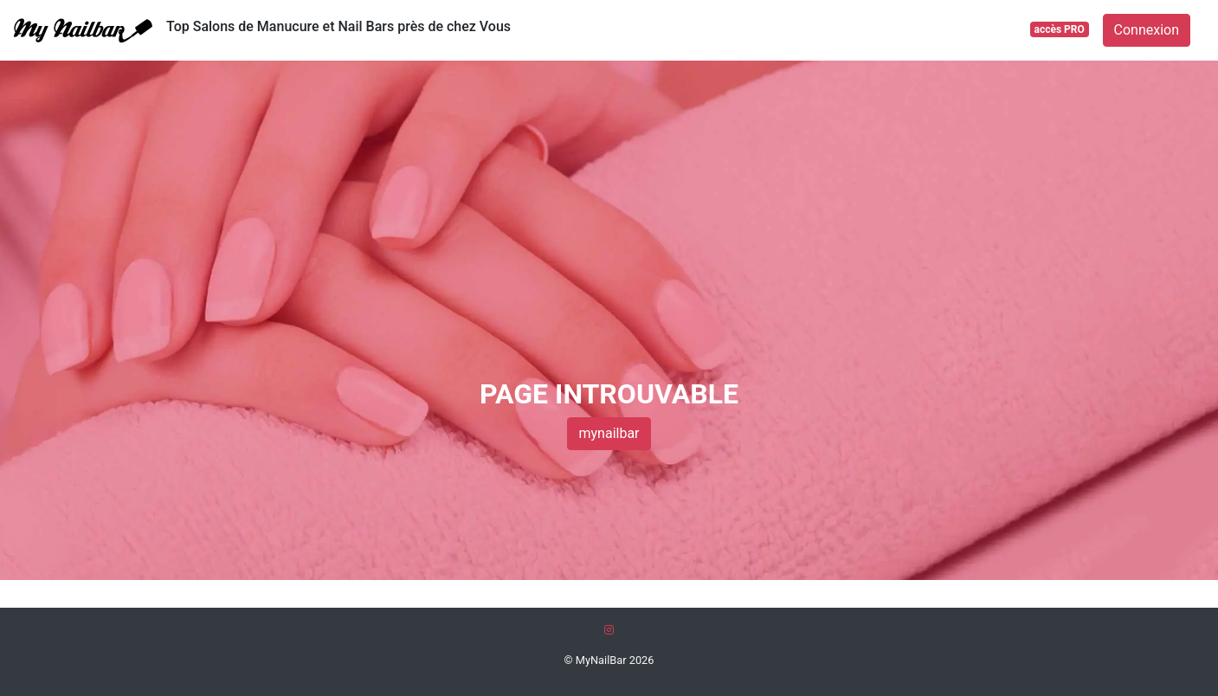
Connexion (1146, 30)
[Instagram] (609, 629)
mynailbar (608, 433)
